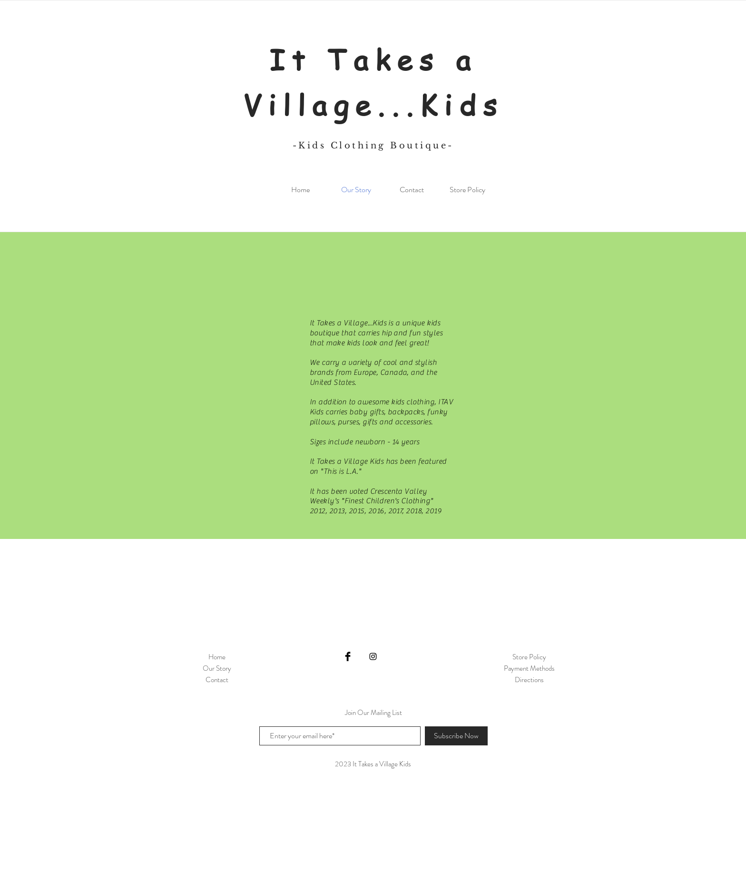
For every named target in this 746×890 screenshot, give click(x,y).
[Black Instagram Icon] (373, 656)
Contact (217, 680)
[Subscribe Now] (456, 735)
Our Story (217, 668)
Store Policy (529, 657)
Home (217, 657)
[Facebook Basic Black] (348, 656)
